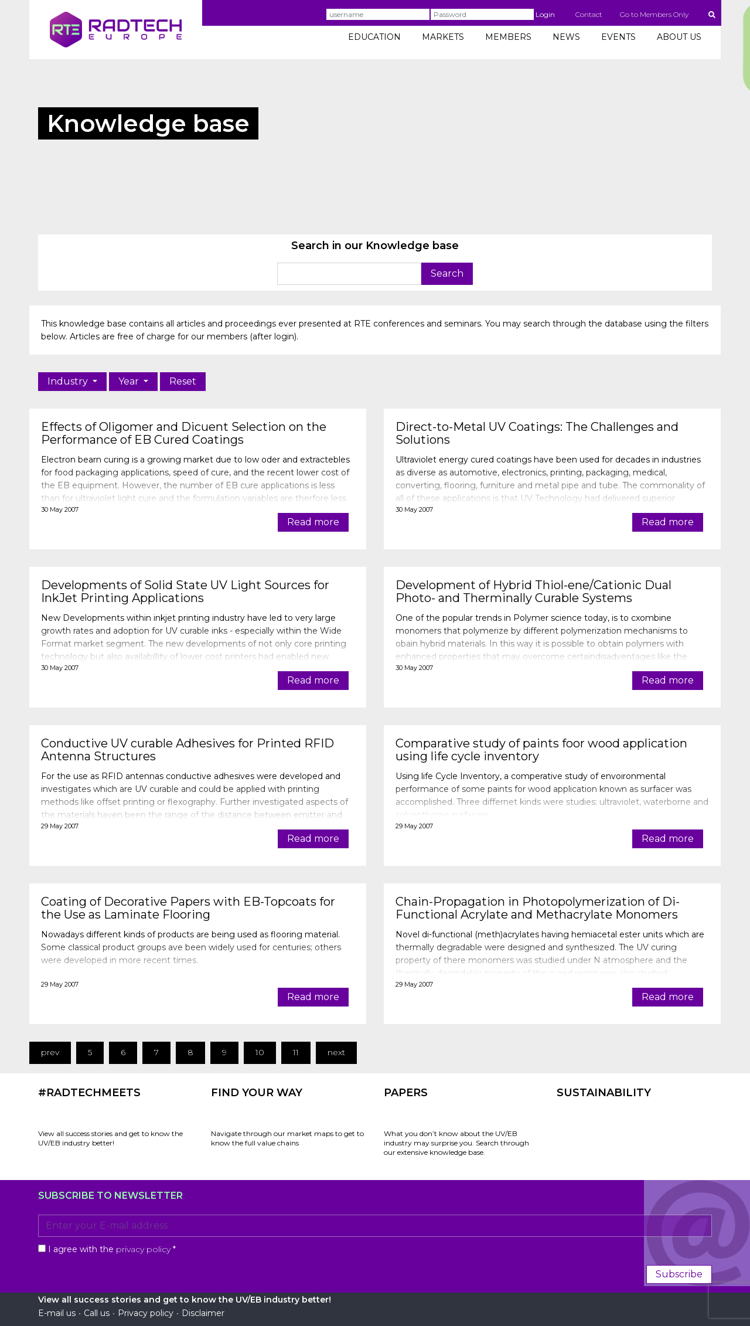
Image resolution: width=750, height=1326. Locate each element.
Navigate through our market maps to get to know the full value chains (287, 1138)
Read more (313, 522)
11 (296, 1052)
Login (545, 14)
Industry (68, 381)
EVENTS (618, 37)
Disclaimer (203, 1313)
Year (129, 381)
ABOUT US (679, 37)
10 (259, 1052)
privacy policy (143, 1249)
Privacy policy (145, 1313)
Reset (182, 381)
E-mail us (57, 1313)
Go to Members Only (654, 14)
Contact (588, 14)
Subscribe (679, 1274)
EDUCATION (374, 37)
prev (50, 1052)
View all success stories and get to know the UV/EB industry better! (110, 1138)
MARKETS (443, 37)
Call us (97, 1313)
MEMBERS (508, 37)
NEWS (566, 37)
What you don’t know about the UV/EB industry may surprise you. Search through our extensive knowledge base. (456, 1143)
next (336, 1052)
